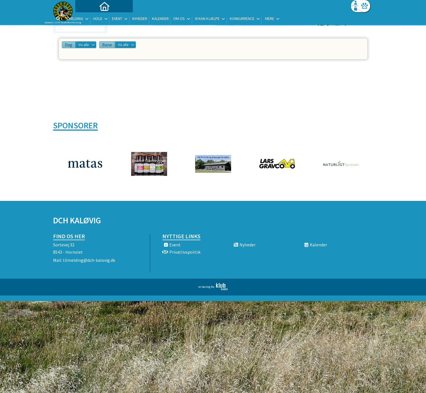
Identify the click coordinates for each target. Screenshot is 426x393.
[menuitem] (88, 19)
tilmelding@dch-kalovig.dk (89, 260)
